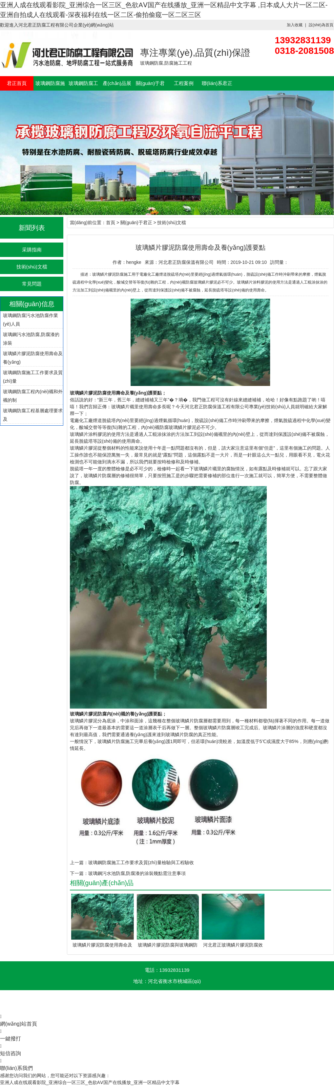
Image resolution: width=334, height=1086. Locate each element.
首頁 (110, 222)
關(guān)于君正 (136, 222)
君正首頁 (17, 83)
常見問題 (32, 284)
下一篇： (79, 873)
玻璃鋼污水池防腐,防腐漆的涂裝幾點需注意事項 (137, 873)
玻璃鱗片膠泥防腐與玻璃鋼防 (168, 945)
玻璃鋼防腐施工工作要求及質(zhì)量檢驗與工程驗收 (141, 862)
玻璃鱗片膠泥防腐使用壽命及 (102, 945)
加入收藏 (295, 25)
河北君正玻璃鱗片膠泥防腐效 (233, 945)
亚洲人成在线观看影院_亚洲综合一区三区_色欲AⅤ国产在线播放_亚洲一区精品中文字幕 (89, 1082)
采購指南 (32, 249)
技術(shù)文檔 (31, 266)
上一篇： (79, 862)
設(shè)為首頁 (321, 25)
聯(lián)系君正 (217, 83)
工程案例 (184, 83)
